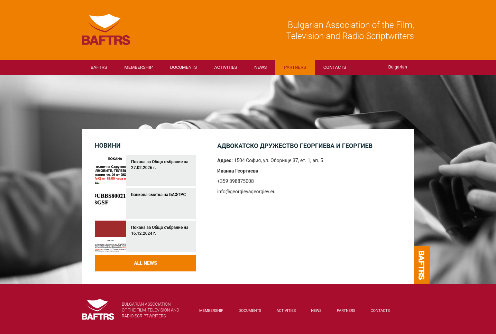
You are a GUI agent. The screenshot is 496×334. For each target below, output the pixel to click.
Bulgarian (397, 66)
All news (145, 263)
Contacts (334, 67)
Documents (183, 67)
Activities (225, 67)
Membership (138, 67)
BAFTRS (106, 29)
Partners (295, 67)
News (260, 67)
